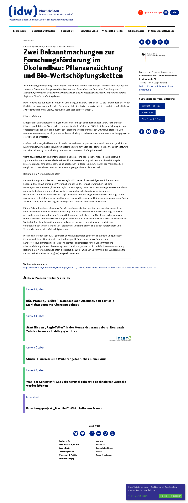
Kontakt (99, 451)
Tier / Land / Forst (152, 119)
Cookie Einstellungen (104, 455)
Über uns (99, 441)
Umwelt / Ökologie (152, 106)
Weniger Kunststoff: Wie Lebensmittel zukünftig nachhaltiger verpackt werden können (76, 384)
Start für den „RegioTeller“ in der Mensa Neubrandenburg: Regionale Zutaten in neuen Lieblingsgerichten (75, 329)
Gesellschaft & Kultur (43, 31)
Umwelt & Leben (89, 31)
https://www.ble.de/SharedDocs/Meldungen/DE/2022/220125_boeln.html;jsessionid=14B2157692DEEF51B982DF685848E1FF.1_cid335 (89, 267)
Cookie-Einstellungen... (138, 495)
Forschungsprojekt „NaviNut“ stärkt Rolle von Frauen (64, 408)
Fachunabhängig (135, 31)
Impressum (100, 444)
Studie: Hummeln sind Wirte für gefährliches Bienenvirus (66, 359)
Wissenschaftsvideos (160, 31)
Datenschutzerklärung (104, 448)
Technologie (19, 31)
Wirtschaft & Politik (112, 31)
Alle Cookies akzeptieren (170, 495)
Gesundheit (67, 31)
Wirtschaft (147, 112)
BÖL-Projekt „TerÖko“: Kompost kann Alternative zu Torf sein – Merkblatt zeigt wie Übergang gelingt (71, 303)
